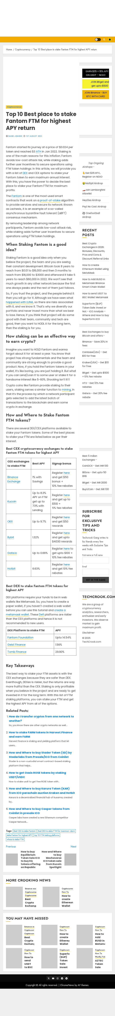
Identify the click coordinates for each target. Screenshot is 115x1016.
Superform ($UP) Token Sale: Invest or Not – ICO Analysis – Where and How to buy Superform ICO (95, 311)
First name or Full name (92, 555)
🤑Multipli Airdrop (92, 183)
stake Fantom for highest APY (19, 835)
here (67, 473)
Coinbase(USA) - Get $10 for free (94, 354)
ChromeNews (67, 985)
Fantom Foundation (20, 637)
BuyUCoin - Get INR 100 (95, 489)
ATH (38, 151)
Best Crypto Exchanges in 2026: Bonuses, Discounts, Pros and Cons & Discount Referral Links (95, 251)
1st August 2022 (34, 136)
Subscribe (110, 39)
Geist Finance (16, 644)
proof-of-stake (50, 200)
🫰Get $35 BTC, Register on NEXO (92, 175)
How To (65, 892)
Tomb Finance (16, 652)
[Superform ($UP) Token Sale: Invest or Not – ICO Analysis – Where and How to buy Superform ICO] (49, 958)
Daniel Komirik (15, 136)
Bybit (10, 537)
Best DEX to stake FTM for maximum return (56, 831)
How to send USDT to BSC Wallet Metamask (31, 966)
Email (84, 566)
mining (66, 389)
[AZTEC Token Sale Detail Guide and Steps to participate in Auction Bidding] (85, 958)
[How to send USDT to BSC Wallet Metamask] (14, 958)
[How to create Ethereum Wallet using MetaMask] (51, 897)
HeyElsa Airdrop (91, 200)
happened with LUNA (19, 302)
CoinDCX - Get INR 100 (95, 465)
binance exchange (33, 888)
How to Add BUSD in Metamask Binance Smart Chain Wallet (93, 283)
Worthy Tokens (102, 957)
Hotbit (11, 568)
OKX (10, 521)
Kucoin (11, 501)
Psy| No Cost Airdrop (94, 206)
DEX (25, 173)
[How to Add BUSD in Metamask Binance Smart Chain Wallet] (85, 935)
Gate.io (12, 553)
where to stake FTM (15, 839)
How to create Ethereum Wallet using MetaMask (68, 904)
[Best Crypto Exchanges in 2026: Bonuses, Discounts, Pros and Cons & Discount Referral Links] (14, 897)
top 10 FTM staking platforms (46, 835)
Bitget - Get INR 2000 (94, 482)
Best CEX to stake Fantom (24, 831)
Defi (41, 614)
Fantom (17, 196)
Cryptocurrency (14, 107)
